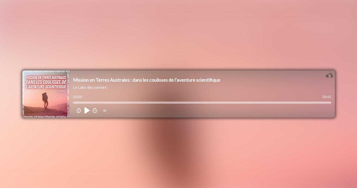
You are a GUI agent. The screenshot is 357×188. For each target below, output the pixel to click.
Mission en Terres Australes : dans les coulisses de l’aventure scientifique (146, 80)
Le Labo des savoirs (90, 87)
